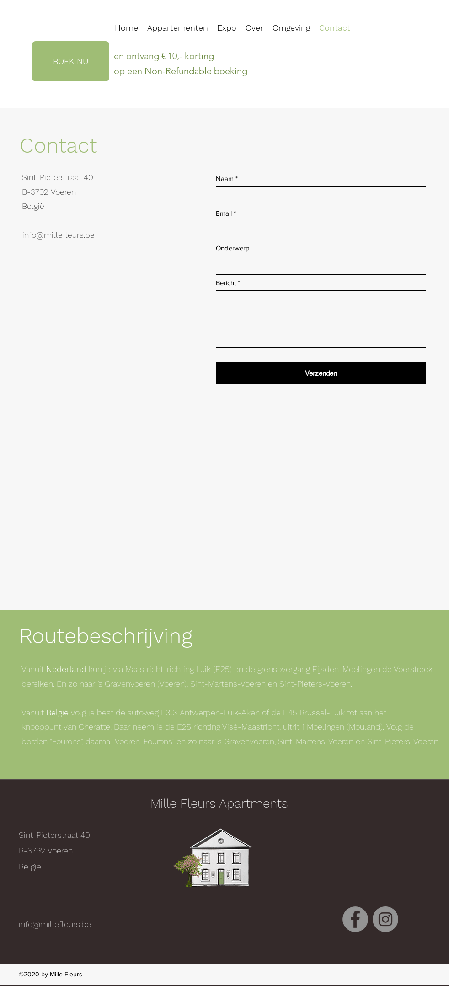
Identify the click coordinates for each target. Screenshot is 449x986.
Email (224, 213)
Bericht (226, 282)
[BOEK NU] (70, 61)
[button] (291, 28)
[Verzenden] (321, 373)
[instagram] (385, 919)
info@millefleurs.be (58, 235)
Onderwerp (233, 248)
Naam (225, 178)
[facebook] (355, 919)
